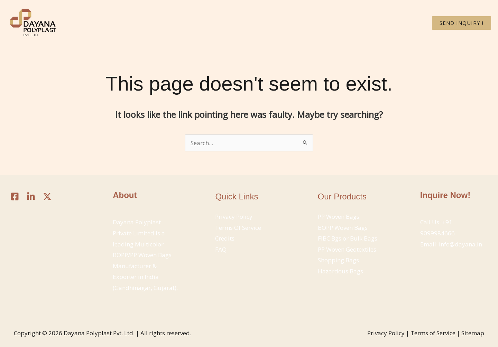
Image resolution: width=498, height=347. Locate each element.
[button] (461, 23)
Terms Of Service (238, 228)
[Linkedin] (31, 196)
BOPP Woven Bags (343, 228)
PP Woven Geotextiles (347, 249)
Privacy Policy (233, 217)
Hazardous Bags (340, 271)
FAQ (221, 249)
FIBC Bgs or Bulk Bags (347, 238)
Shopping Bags (338, 260)
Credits (224, 238)
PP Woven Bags (338, 217)
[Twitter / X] (47, 196)
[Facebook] (14, 196)
